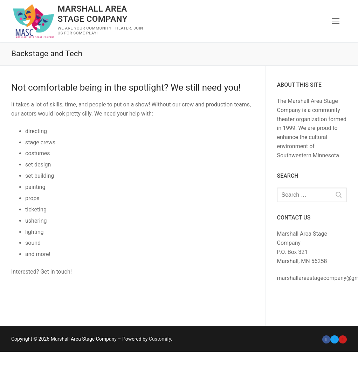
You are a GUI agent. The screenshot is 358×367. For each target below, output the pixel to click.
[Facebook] (326, 339)
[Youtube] (343, 339)
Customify (160, 339)
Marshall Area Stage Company (92, 14)
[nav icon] (335, 21)
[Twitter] (334, 339)
